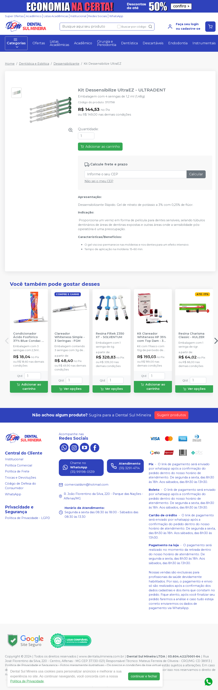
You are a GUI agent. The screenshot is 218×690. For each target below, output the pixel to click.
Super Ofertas (14, 16)
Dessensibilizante (66, 64)
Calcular (196, 174)
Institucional (78, 16)
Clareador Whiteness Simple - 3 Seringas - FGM (69, 337)
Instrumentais (204, 43)
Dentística (129, 43)
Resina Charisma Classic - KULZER (191, 335)
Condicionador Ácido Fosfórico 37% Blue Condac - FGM (28, 337)
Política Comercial (18, 465)
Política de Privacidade (27, 681)
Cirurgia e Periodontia (106, 43)
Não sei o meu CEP (99, 181)
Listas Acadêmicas (56, 16)
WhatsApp (116, 16)
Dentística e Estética (34, 64)
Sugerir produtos (171, 415)
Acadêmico (34, 16)
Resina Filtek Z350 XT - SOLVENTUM (110, 335)
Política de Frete (17, 471)
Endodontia (178, 43)
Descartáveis (153, 43)
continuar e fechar (144, 676)
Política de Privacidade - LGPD (27, 518)
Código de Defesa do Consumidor (20, 486)
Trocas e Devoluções (20, 477)
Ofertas (38, 43)
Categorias (16, 43)
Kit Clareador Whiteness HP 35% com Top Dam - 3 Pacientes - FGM (151, 337)
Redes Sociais (97, 16)
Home (10, 64)
